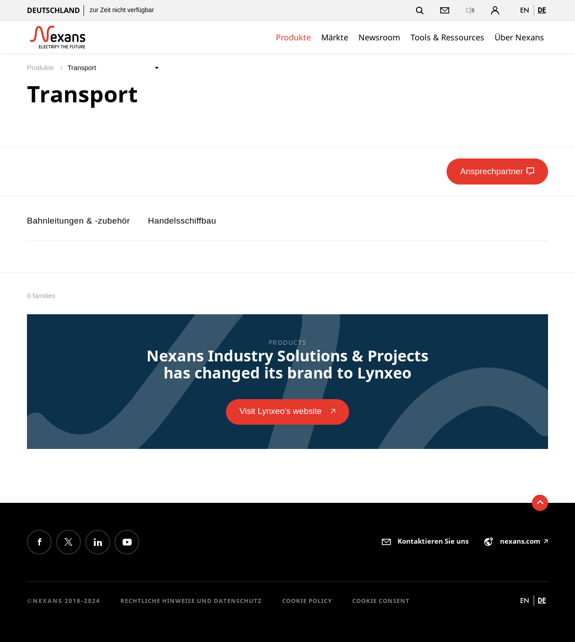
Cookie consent (381, 601)
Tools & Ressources (447, 37)
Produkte (293, 37)
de (542, 10)
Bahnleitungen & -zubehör (78, 220)
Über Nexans (519, 37)
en (524, 10)
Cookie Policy (307, 601)
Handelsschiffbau (182, 220)
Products (288, 342)
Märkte (334, 37)
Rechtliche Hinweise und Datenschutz (191, 601)
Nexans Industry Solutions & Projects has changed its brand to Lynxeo (287, 364)
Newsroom (379, 37)
